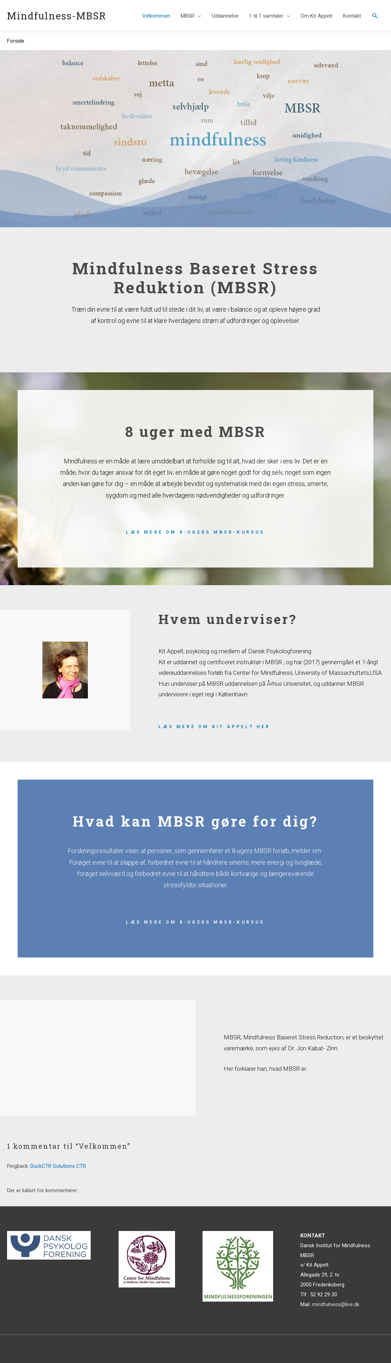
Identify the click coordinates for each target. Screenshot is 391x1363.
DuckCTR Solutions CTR (58, 1166)
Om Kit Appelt (316, 16)
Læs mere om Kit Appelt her (214, 726)
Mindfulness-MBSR (56, 16)
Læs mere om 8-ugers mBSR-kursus (195, 532)
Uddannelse (225, 16)
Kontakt (352, 16)
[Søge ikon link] (375, 15)
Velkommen (156, 16)
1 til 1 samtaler (266, 16)
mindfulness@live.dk (335, 1304)
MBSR (187, 16)
